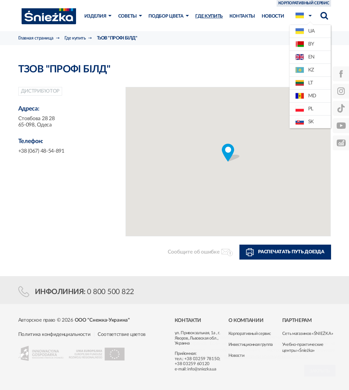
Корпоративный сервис (249, 334)
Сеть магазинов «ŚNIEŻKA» (307, 334)
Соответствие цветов (121, 334)
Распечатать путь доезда (291, 252)
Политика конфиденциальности (54, 334)
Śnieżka (49, 16)
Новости (236, 355)
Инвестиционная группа (250, 345)
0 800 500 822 (110, 291)
